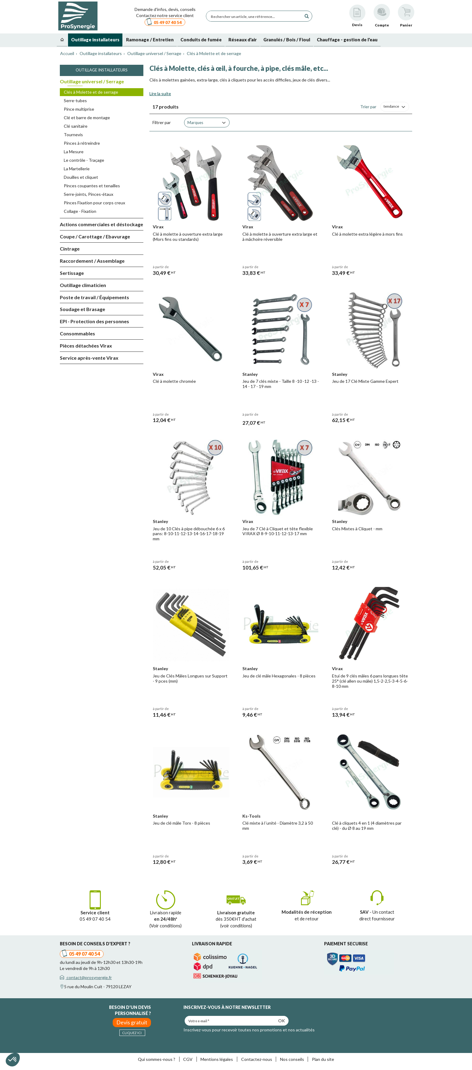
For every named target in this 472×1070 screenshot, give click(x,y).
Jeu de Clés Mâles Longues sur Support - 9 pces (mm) (190, 678)
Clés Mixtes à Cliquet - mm (357, 528)
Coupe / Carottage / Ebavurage (95, 236)
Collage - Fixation (80, 211)
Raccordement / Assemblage (92, 261)
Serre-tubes (75, 100)
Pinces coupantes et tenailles (92, 185)
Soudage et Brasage (82, 309)
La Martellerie (77, 168)
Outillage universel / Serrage (92, 81)
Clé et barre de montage (87, 117)
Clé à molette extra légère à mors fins (367, 234)
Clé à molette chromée (174, 381)
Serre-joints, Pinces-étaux (88, 194)
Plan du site (323, 1059)
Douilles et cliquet (81, 177)
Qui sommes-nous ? (156, 1059)
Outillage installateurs (102, 70)
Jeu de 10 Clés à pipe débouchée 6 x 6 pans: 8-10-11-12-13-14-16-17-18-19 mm (189, 534)
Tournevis (73, 134)
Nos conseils (292, 1059)
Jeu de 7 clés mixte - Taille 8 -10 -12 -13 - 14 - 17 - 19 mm (280, 384)
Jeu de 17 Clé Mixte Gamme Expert (365, 381)
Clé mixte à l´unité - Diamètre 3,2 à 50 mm (277, 825)
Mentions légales (216, 1059)
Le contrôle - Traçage (84, 160)
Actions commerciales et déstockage (101, 224)
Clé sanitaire (75, 126)
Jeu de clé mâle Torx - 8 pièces (181, 823)
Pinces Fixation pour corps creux (94, 202)
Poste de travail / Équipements (94, 297)
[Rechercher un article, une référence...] (255, 16)
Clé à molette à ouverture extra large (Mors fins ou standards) (188, 236)
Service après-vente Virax (89, 358)
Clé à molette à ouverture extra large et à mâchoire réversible (279, 236)
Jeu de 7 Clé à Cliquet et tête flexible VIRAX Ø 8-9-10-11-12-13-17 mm (277, 531)
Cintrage (70, 248)
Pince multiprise (79, 109)
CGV (188, 1059)
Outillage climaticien (83, 285)
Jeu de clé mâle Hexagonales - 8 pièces (279, 675)
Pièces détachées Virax (86, 345)
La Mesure (74, 151)
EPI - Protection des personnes (94, 321)
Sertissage (72, 273)
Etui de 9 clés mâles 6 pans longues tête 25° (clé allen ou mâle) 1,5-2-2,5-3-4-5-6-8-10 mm (370, 681)
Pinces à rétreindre (82, 143)
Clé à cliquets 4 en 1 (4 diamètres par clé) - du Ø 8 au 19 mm (367, 825)
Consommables (77, 333)
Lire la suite (160, 93)
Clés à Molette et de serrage (91, 92)
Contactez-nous (256, 1059)
